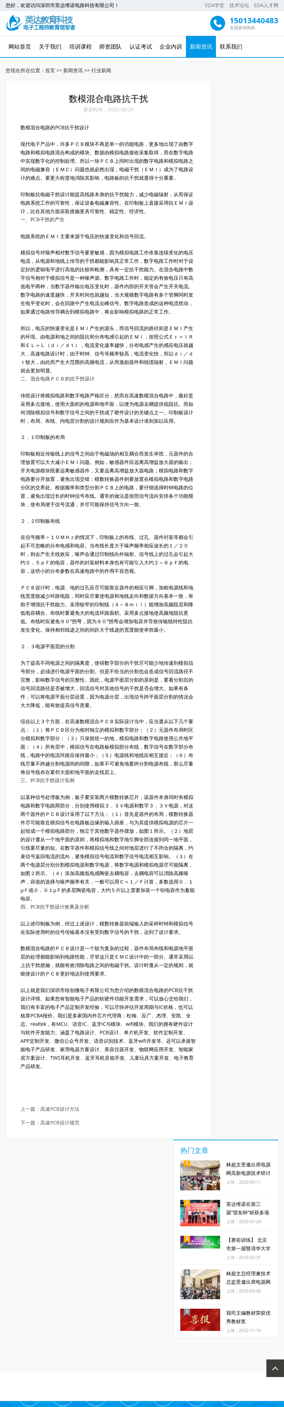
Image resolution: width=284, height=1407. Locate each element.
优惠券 (190, 1320)
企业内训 (170, 46)
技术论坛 (239, 5)
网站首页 (21, 46)
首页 (50, 67)
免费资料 (158, 1320)
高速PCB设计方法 (61, 1207)
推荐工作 (223, 1320)
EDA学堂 (214, 5)
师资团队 (110, 46)
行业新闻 (101, 67)
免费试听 (93, 1320)
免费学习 (61, 1320)
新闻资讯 (200, 46)
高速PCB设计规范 (61, 1221)
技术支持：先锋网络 (211, 1400)
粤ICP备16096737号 (166, 1400)
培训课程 (81, 46)
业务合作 (255, 1320)
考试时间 (28, 1320)
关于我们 (51, 46)
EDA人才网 (266, 5)
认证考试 (140, 46)
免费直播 (126, 1320)
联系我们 (230, 46)
